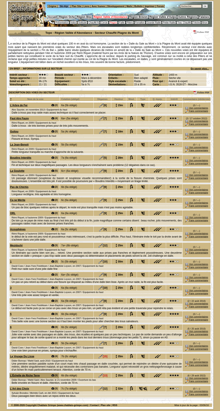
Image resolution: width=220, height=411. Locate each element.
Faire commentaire (196, 111)
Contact (94, 405)
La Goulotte (17, 170)
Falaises (204, 16)
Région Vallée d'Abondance (110, 16)
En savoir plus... (200, 68)
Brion (205, 22)
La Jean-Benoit (19, 144)
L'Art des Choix (19, 388)
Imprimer (150, 6)
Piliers (130, 22)
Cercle (104, 22)
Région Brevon (138, 16)
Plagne (113, 22)
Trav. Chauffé (184, 22)
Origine (52, 6)
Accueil (52, 16)
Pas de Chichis (19, 187)
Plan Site (76, 6)
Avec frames (98, 6)
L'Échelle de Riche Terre (25, 375)
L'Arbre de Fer (19, 105)
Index (73, 22)
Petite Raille (169, 22)
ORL (12, 213)
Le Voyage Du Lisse (22, 356)
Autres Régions (187, 16)
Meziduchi (16, 245)
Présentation (61, 22)
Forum (161, 6)
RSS (114, 405)
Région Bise (84, 16)
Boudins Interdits (20, 157)
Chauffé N (94, 22)
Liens (87, 6)
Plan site (105, 405)
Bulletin (138, 6)
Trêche (196, 22)
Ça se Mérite (17, 200)
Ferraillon (140, 22)
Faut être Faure (19, 118)
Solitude (82, 22)
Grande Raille (154, 22)
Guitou (14, 131)
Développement (115, 6)
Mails (129, 6)
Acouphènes (18, 229)
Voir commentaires (196, 108)
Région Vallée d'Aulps (162, 16)
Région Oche (67, 16)
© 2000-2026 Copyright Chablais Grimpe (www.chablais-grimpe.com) (49, 405)
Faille (121, 22)
